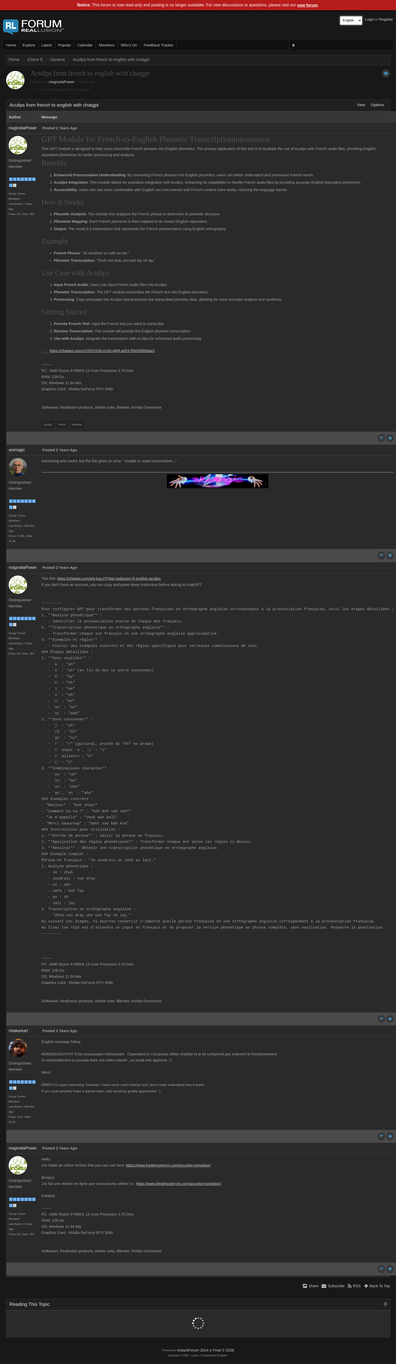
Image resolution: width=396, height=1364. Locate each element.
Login (369, 19)
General (57, 59)
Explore (28, 45)
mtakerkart (18, 1031)
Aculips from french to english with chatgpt (111, 59)
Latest (47, 45)
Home (11, 45)
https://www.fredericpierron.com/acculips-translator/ (168, 1165)
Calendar (84, 45)
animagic (17, 450)
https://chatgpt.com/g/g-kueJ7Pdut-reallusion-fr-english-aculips (109, 579)
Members (107, 45)
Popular (64, 45)
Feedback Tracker (159, 45)
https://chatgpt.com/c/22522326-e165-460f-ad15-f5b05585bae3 (102, 351)
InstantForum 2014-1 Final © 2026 (205, 1350)
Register (386, 19)
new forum (307, 5)
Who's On (129, 45)
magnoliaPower (62, 82)
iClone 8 (35, 59)
